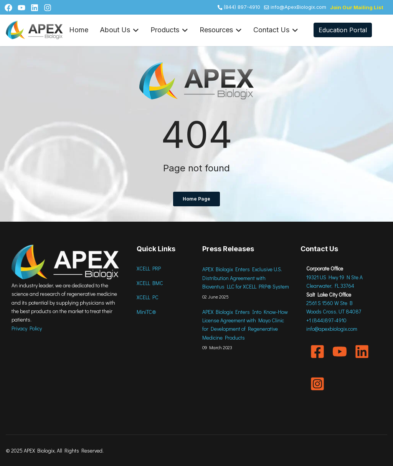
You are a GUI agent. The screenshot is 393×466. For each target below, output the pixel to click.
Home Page (196, 199)
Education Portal (343, 30)
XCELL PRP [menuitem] (149, 268)
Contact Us (275, 30)
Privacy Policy (27, 328)
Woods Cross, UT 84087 (333, 311)
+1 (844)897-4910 (326, 320)
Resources (221, 30)
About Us (119, 30)
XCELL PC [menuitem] (148, 297)
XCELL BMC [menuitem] (150, 283)
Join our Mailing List (356, 7)
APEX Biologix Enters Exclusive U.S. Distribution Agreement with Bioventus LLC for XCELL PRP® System (245, 277)
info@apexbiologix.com (331, 328)
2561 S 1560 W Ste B (329, 303)
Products (169, 30)
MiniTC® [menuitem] (146, 311)
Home (78, 30)
